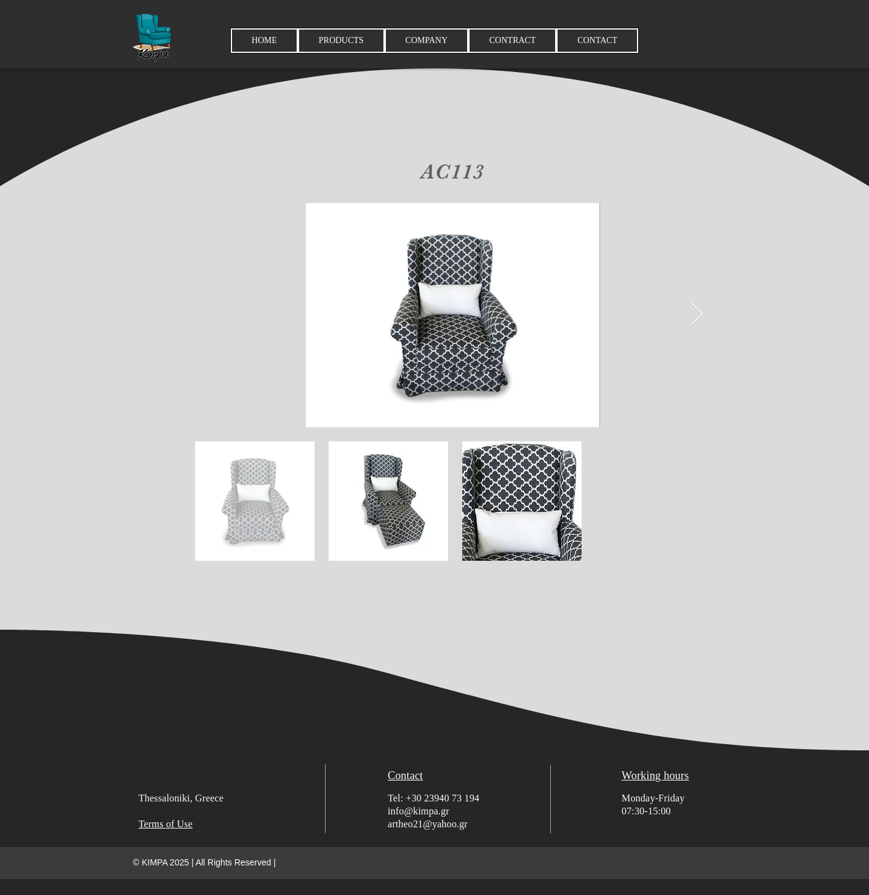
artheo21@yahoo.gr (428, 824)
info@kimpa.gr (418, 811)
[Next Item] (697, 315)
